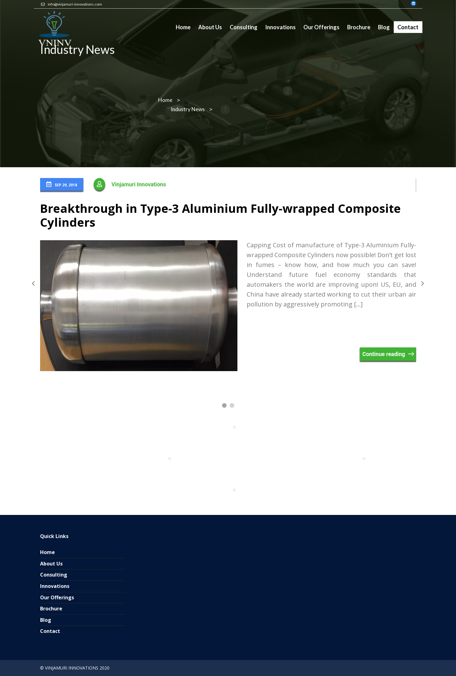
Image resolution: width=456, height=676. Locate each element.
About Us (51, 563)
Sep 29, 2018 (61, 184)
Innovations (54, 586)
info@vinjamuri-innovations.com (75, 4)
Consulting (53, 574)
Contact (50, 631)
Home (47, 552)
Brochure (51, 608)
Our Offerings (57, 597)
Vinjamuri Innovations (139, 184)
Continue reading (383, 354)
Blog (45, 620)
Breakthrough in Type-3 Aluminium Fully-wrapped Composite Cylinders (220, 215)
